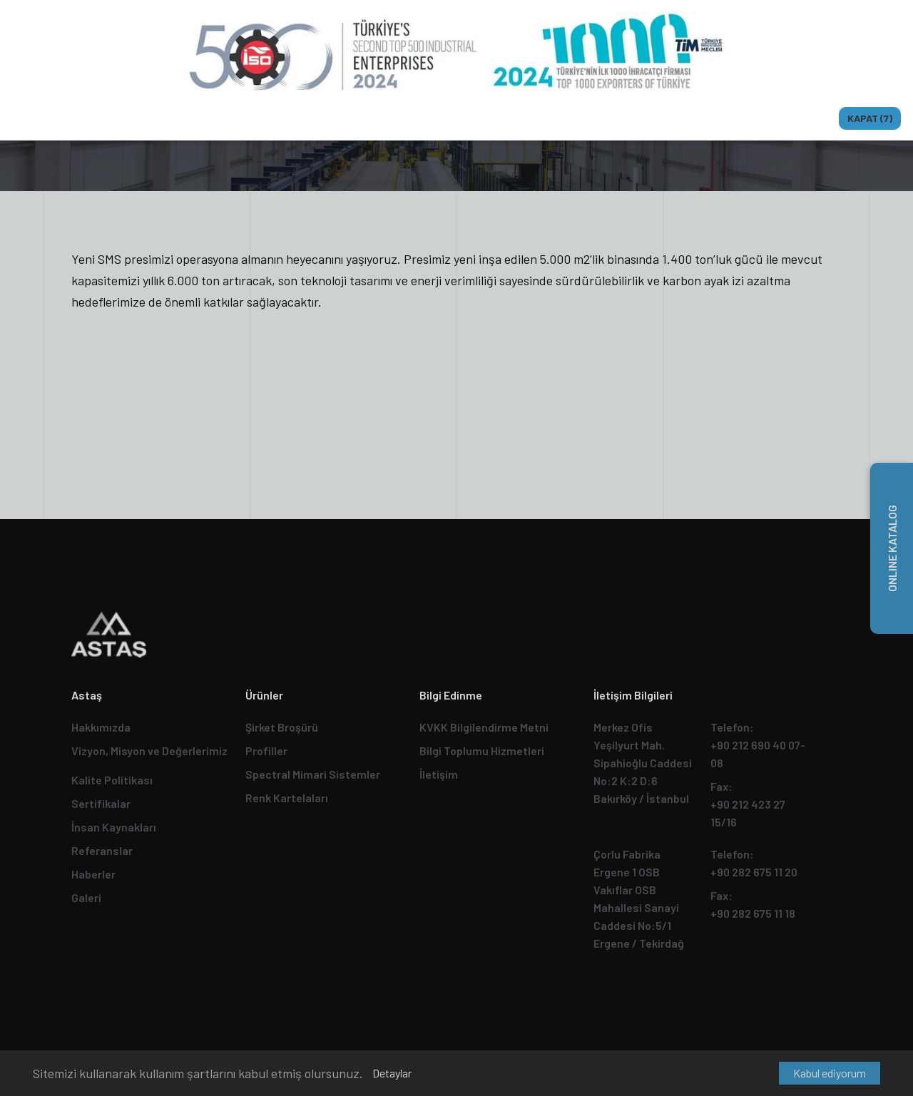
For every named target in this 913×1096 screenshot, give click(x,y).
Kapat (869, 118)
